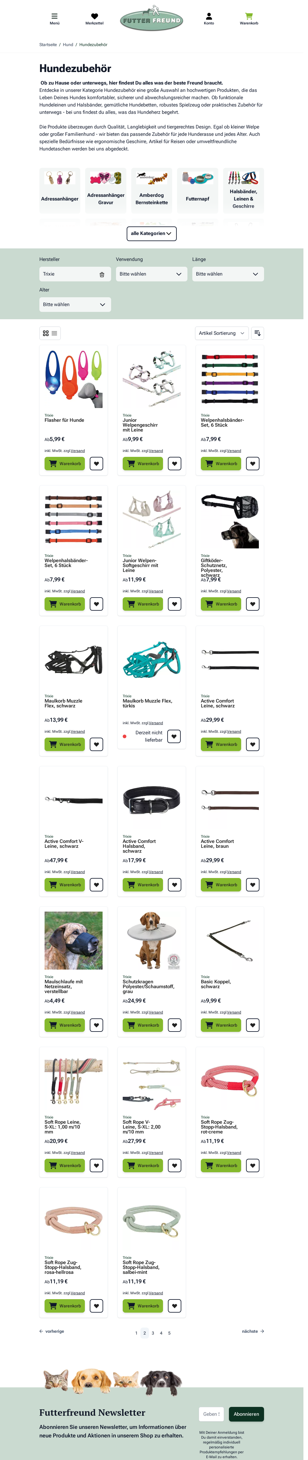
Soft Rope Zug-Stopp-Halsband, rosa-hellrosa (63, 1267)
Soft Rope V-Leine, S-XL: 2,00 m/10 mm (142, 1127)
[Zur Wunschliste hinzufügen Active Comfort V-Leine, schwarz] (96, 884)
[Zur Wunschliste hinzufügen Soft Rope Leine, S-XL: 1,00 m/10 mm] (96, 1165)
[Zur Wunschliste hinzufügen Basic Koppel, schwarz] (252, 1025)
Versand (78, 451)
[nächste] (251, 1331)
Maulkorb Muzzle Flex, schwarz (63, 704)
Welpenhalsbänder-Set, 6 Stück (221, 423)
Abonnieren (246, 1414)
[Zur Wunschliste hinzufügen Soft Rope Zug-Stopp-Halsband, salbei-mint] (174, 1306)
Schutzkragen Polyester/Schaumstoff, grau (142, 986)
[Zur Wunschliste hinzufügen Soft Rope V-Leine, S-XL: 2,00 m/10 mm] (174, 1165)
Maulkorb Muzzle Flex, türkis (147, 704)
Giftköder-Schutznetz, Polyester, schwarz (214, 565)
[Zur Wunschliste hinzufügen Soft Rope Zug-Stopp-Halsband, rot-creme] (252, 1165)
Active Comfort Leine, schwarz (218, 704)
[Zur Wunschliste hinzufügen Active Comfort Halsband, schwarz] (174, 884)
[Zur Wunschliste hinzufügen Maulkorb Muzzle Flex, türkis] (174, 736)
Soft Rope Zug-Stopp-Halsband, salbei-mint (141, 1267)
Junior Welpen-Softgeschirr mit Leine (140, 565)
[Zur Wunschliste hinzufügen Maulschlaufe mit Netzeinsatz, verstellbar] (96, 1025)
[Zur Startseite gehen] (151, 18)
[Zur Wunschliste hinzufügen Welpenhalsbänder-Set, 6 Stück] (252, 463)
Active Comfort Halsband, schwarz (139, 846)
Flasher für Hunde (64, 420)
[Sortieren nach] (222, 333)
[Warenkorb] (65, 463)
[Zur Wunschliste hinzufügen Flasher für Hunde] (96, 463)
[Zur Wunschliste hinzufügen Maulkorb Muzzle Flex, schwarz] (96, 744)
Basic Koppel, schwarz (216, 984)
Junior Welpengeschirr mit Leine (140, 425)
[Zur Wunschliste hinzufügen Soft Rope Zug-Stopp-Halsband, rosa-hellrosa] (96, 1306)
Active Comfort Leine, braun (217, 844)
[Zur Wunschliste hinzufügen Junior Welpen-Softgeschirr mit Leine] (174, 604)
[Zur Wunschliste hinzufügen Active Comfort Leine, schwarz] (252, 744)
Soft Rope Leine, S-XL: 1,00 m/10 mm (63, 1127)
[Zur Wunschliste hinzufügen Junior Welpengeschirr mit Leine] (174, 463)
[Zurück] (53, 1331)
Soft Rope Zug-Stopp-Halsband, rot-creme (219, 1127)
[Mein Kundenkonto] (209, 19)
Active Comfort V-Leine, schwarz (64, 844)
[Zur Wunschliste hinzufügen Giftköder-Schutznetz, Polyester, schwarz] (252, 604)
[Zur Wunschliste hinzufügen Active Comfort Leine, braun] (252, 884)
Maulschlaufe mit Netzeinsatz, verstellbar (64, 986)
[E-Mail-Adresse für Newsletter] (211, 1414)
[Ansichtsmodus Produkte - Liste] (45, 333)
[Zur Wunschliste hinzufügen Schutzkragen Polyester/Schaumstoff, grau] (174, 1025)
